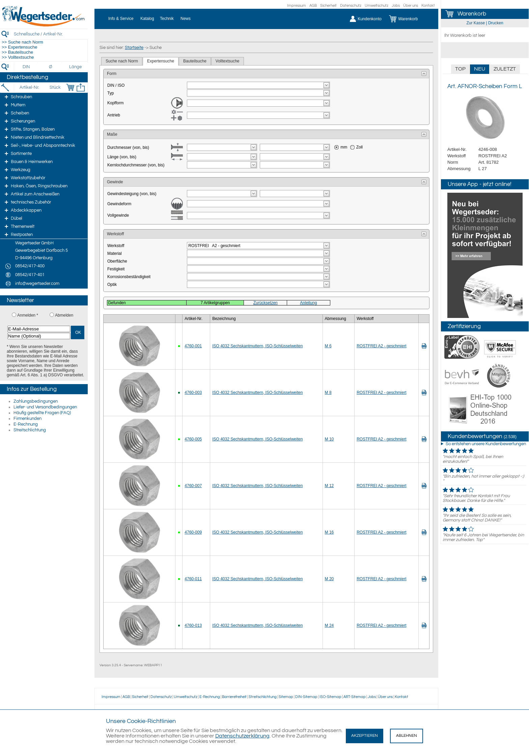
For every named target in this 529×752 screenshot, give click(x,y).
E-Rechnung (25, 424)
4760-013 (193, 625)
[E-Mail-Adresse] (38, 329)
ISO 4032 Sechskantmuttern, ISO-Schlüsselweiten (257, 346)
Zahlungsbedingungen (35, 401)
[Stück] (54, 87)
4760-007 (193, 485)
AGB (313, 5)
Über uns (410, 5)
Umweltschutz (376, 5)
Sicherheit (328, 5)
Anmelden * (27, 315)
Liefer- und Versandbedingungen (45, 407)
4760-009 (193, 532)
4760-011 (193, 578)
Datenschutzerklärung (242, 735)
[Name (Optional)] (38, 336)
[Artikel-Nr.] (29, 87)
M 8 (328, 392)
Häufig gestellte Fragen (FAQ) (42, 412)
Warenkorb (471, 14)
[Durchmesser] (51, 67)
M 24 (329, 625)
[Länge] (75, 67)
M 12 (329, 485)
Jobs (396, 5)
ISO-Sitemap (330, 697)
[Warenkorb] (408, 19)
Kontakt (428, 5)
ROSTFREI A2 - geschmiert (381, 346)
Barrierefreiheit (234, 697)
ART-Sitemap (354, 697)
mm (343, 147)
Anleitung (308, 302)
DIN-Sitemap (306, 697)
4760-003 (193, 392)
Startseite (134, 47)
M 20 (329, 578)
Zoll (359, 147)
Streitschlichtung (29, 430)
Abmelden (64, 315)
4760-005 (193, 439)
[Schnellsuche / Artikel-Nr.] (50, 34)
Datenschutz (350, 5)
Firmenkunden (27, 418)
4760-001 (193, 346)
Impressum (296, 5)
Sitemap (286, 697)
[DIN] (26, 67)
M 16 (329, 532)
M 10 (329, 439)
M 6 (328, 346)
